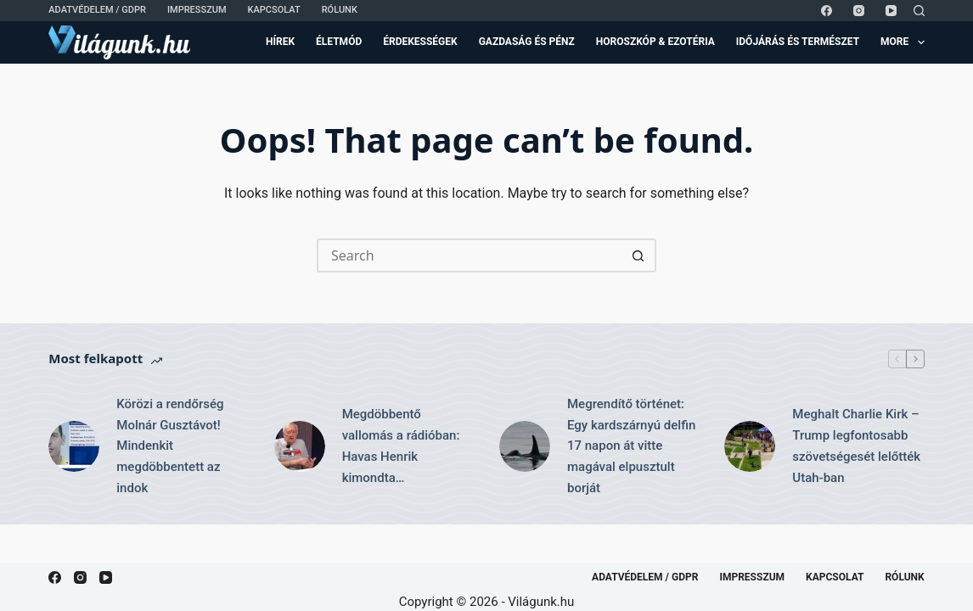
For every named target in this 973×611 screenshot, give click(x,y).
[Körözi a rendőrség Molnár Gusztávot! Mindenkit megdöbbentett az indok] (73, 446)
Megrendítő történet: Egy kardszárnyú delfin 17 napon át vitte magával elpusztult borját (631, 446)
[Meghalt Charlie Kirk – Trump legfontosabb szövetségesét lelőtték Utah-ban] (749, 446)
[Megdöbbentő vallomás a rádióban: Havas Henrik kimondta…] (299, 446)
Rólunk (339, 9)
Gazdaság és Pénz (527, 42)
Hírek (280, 42)
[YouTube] (891, 10)
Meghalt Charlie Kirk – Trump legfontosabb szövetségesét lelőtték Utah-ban (856, 445)
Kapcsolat (274, 9)
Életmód (339, 42)
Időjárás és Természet (797, 42)
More (902, 42)
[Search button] (639, 255)
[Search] (919, 10)
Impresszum (197, 9)
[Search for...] (469, 255)
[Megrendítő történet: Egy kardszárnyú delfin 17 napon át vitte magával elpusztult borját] (524, 446)
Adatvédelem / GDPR (97, 9)
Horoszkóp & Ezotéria (655, 42)
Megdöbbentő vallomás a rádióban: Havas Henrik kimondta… (401, 445)
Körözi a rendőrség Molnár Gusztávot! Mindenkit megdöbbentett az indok (169, 446)
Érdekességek (420, 42)
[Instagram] (858, 10)
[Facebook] (826, 10)
